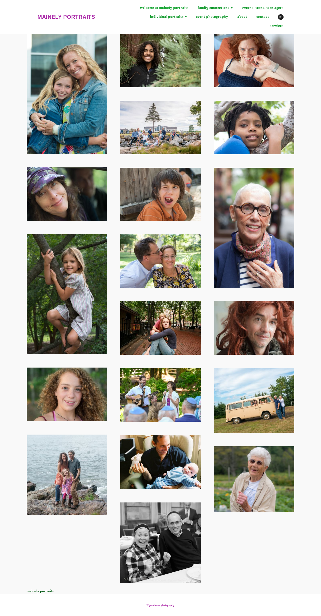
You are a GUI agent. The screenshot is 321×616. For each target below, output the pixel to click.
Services (277, 26)
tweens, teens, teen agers (263, 8)
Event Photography (212, 17)
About (242, 17)
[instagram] (281, 17)
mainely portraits (66, 17)
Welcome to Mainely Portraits (164, 8)
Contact (262, 17)
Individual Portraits (168, 17)
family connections (215, 8)
